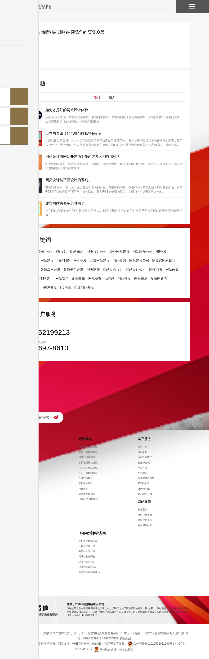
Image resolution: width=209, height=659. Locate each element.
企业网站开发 (84, 287)
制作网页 (155, 269)
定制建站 (85, 439)
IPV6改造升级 (145, 494)
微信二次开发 (50, 269)
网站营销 (24, 546)
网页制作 (30, 269)
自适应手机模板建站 (89, 572)
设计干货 (24, 567)
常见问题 (24, 582)
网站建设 (47, 260)
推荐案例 (142, 509)
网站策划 (140, 278)
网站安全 (62, 278)
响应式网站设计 (163, 260)
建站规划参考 (145, 520)
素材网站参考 (145, 525)
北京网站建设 (100, 260)
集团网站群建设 (87, 494)
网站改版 (172, 269)
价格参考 (24, 462)
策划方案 (24, 561)
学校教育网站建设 (88, 462)
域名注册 (142, 446)
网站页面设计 (113, 269)
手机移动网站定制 (88, 540)
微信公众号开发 (87, 551)
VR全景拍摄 (144, 488)
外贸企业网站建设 (88, 467)
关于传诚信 (27, 439)
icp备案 (23, 572)
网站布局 (76, 251)
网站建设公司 (34, 251)
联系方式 (24, 457)
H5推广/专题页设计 (89, 567)
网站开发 (124, 278)
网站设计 (30, 260)
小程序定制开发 (87, 546)
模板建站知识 (26, 577)
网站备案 (95, 278)
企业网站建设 (119, 251)
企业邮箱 (78, 278)
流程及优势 (25, 473)
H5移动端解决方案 (92, 533)
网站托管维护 (145, 457)
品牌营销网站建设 (88, 446)
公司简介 (24, 446)
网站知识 (119, 260)
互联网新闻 (159, 278)
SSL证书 (142, 452)
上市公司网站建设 (88, 473)
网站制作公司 (142, 251)
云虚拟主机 (144, 462)
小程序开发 (48, 287)
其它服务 (144, 439)
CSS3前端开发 (86, 561)
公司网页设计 (57, 251)
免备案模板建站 (146, 478)
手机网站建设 (86, 483)
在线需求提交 (26, 467)
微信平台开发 (73, 269)
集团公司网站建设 (88, 452)
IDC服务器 (143, 483)
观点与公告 (25, 540)
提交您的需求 (39, 417)
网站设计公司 (136, 269)
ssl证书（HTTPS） (38, 278)
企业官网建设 (86, 478)
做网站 (110, 278)
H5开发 (161, 251)
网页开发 (80, 260)
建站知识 (24, 551)
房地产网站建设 (87, 457)
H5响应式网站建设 (88, 499)
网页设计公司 (97, 251)
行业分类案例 (145, 514)
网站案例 (144, 502)
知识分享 (26, 533)
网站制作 (63, 260)
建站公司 (30, 287)
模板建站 (83, 488)
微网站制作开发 (87, 556)
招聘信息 (24, 452)
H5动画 (65, 287)
